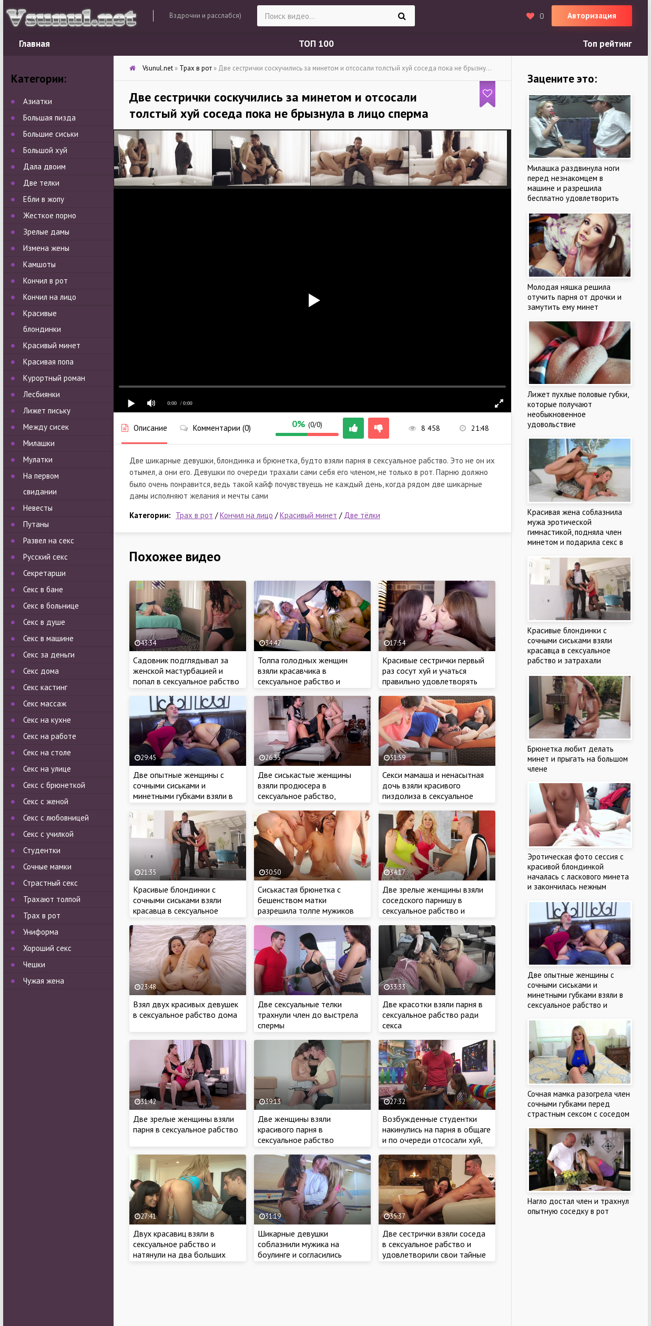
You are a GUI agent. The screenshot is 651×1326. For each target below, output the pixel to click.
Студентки (41, 850)
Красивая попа (48, 362)
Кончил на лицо (246, 515)
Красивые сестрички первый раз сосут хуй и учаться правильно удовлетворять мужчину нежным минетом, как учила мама (433, 681)
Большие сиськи (50, 134)
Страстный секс (50, 883)
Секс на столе (47, 752)
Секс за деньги (49, 655)
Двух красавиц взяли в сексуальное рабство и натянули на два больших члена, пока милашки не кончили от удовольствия (179, 1254)
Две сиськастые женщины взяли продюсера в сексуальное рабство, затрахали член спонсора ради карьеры (304, 796)
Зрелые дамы (46, 232)
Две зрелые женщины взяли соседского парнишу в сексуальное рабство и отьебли (432, 905)
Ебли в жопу (43, 199)
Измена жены (46, 248)
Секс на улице (47, 769)
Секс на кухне (47, 720)
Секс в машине (48, 638)
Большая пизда (49, 118)
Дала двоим (44, 166)
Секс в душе (44, 622)
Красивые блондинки (42, 321)
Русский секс (45, 557)
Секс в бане (43, 589)
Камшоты (39, 264)
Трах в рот (194, 515)
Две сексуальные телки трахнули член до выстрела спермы (308, 1014)
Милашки (39, 443)
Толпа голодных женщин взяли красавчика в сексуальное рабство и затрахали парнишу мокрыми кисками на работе (310, 681)
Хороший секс (47, 948)
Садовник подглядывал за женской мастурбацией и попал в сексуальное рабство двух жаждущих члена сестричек (186, 681)
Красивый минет (308, 515)
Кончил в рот (45, 281)
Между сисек (46, 427)
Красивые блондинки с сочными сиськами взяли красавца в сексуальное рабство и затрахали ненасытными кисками (177, 910)
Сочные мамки (47, 867)
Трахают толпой (51, 899)
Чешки (34, 964)
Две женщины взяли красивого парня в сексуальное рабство (296, 1129)
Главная (34, 43)
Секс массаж (44, 703)
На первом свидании (41, 484)
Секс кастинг (45, 687)
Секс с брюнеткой (54, 785)
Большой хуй (45, 150)
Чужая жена (43, 981)
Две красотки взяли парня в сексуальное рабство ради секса (432, 1014)
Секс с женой (45, 801)
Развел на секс (48, 540)
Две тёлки (362, 515)
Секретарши (44, 573)
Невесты (38, 508)
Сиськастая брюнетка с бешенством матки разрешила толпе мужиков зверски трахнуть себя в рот (309, 905)
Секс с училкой (48, 834)
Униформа (40, 932)
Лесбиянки (41, 394)
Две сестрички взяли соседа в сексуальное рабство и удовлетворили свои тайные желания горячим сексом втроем (434, 1254)
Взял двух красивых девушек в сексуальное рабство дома (185, 1009)
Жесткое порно (49, 215)
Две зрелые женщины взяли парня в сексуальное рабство (185, 1124)
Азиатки (37, 101)
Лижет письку (46, 411)
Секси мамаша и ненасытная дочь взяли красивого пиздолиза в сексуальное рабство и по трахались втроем (433, 796)
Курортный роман (54, 378)
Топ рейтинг (607, 43)
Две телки (41, 183)
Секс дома (41, 671)
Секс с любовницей (56, 818)
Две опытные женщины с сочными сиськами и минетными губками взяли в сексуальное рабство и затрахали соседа (183, 796)
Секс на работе (49, 736)
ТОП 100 (316, 43)
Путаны (36, 524)
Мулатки (38, 459)
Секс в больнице (51, 606)
